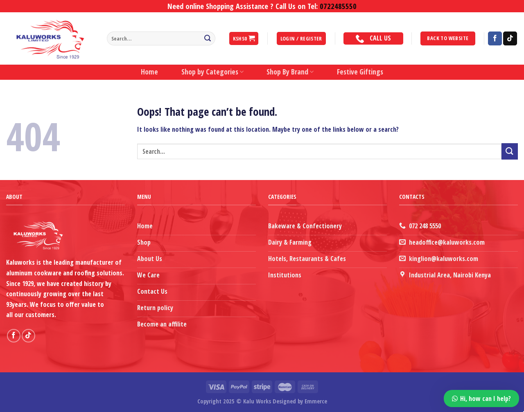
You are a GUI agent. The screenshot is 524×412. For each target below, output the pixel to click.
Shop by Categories (212, 72)
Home (149, 72)
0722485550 (338, 6)
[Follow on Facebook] (495, 38)
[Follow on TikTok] (510, 38)
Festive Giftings (360, 72)
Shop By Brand (290, 72)
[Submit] (208, 38)
